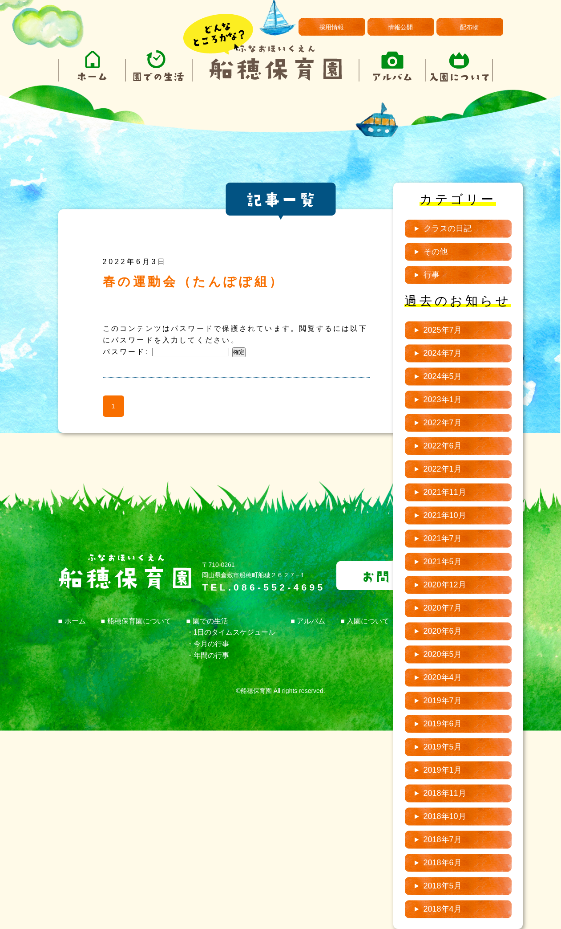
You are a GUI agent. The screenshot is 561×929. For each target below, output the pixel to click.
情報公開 (400, 27)
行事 (432, 274)
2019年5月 (443, 746)
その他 (436, 251)
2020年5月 (443, 654)
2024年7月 (443, 353)
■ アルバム (308, 621)
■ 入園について (364, 621)
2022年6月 (443, 445)
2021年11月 (445, 492)
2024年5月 (443, 376)
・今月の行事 (207, 644)
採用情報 (331, 27)
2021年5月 (443, 561)
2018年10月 (445, 816)
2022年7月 (443, 422)
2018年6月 (443, 862)
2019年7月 (443, 700)
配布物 (469, 27)
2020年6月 (443, 631)
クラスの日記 (448, 228)
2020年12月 (445, 584)
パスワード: (166, 351)
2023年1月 (443, 399)
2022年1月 (443, 468)
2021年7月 (443, 538)
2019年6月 (443, 723)
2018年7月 (443, 839)
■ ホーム (72, 621)
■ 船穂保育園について (136, 621)
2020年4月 (443, 677)
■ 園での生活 (207, 621)
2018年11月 (445, 793)
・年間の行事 (207, 655)
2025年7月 (443, 330)
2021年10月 (445, 515)
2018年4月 (443, 909)
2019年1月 (443, 770)
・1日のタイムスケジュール (231, 632)
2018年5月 (443, 885)
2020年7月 (443, 607)
